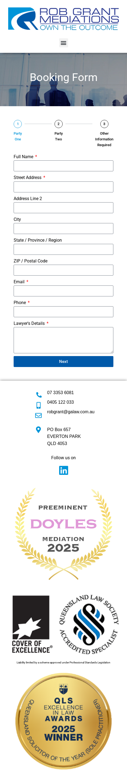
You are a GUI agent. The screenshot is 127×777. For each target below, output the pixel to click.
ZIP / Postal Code (30, 261)
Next (63, 361)
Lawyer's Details (30, 323)
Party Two (59, 136)
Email (20, 281)
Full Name (24, 156)
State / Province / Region (38, 240)
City (17, 219)
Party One (18, 136)
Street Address (28, 177)
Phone (20, 302)
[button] (63, 42)
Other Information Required (104, 139)
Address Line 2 (28, 198)
